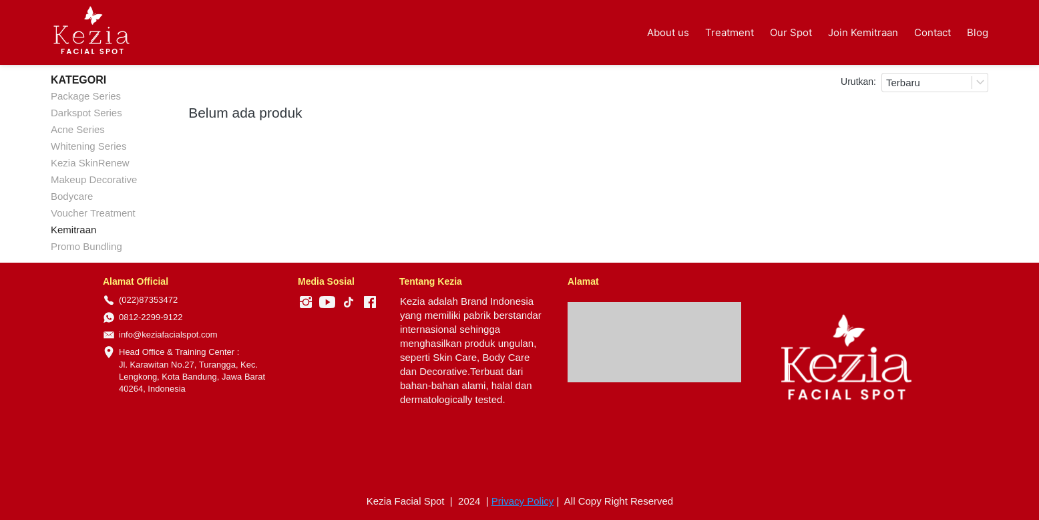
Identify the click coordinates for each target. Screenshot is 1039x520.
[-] (306, 302)
